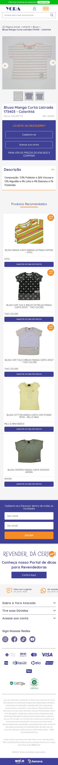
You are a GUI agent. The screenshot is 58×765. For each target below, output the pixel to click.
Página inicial (13, 27)
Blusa (36, 27)
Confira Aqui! (29, 575)
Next (53, 63)
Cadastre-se (29, 134)
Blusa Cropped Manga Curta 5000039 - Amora (29, 471)
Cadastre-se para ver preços (29, 264)
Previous (5, 66)
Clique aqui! (43, 2)
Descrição (12, 169)
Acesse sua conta (29, 144)
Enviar (29, 535)
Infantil (26, 27)
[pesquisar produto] (51, 15)
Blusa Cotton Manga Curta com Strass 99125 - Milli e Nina (29, 416)
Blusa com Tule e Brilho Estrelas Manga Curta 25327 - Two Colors (29, 306)
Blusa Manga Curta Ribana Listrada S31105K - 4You (29, 251)
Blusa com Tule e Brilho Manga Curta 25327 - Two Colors (29, 361)
